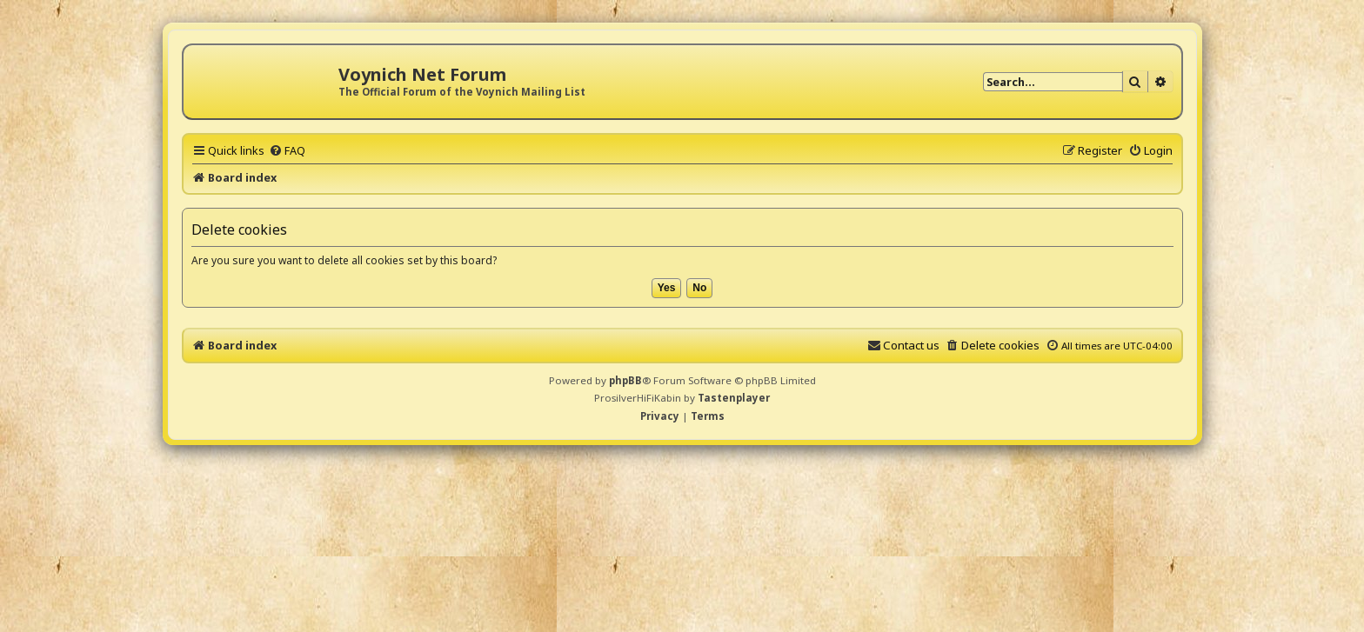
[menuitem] (287, 150)
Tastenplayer (734, 397)
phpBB (625, 380)
